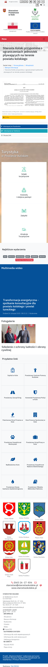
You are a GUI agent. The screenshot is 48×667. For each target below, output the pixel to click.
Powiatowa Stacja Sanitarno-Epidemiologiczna (13, 488)
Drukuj (7, 117)
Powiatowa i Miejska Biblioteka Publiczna (35, 488)
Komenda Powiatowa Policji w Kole (35, 398)
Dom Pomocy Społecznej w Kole (35, 421)
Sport (27, 256)
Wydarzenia (7, 622)
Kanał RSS (7, 629)
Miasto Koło (39, 538)
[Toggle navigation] (43, 39)
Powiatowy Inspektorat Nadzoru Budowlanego (35, 465)
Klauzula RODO (8, 645)
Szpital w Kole (13, 375)
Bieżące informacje (11, 68)
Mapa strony (7, 647)
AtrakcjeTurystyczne (24, 235)
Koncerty (11, 256)
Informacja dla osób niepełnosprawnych (16, 634)
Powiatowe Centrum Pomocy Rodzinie (35, 376)
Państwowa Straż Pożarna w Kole (13, 421)
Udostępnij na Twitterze (12, 131)
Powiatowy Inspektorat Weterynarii (12, 443)
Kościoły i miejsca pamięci (23, 196)
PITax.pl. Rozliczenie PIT (22, 659)
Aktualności (30, 65)
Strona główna (18, 65)
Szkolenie (34, 256)
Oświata (6, 624)
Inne (5, 256)
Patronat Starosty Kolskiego (24, 260)
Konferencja (20, 256)
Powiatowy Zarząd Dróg (12, 398)
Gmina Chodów (24, 518)
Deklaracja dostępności (11, 639)
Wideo (5, 627)
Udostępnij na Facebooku (11, 126)
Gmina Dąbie (39, 519)
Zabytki (24, 215)
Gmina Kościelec (23, 556)
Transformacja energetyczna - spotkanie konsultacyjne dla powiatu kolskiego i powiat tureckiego (21, 304)
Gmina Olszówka (39, 557)
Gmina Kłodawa (24, 537)
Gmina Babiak (8, 518)
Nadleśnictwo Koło (13, 465)
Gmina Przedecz (24, 576)
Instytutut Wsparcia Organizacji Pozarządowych (20, 658)
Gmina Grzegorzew (9, 538)
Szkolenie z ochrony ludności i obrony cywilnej (23, 348)
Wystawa (42, 256)
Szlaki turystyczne (24, 175)
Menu (4, 39)
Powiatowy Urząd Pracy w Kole (35, 443)
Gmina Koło (9, 557)
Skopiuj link (7, 135)
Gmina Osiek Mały (9, 575)
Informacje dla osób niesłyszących (15, 637)
